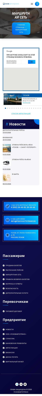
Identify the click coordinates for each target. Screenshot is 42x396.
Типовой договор (14, 311)
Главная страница (21, 26)
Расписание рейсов (14, 270)
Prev (5, 98)
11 (27, 108)
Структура (10, 338)
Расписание (26, 102)
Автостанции (12, 348)
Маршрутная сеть (13, 274)
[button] (13, 87)
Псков (26, 95)
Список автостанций (20, 113)
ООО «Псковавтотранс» (16, 334)
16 (38, 108)
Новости (10, 329)
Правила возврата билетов (18, 279)
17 (40, 108)
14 (33, 108)
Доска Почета (12, 357)
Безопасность (12, 288)
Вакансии (10, 352)
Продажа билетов (14, 265)
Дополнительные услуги (17, 293)
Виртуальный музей (15, 362)
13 (31, 108)
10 (25, 108)
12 (29, 108)
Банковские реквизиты (16, 343)
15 (35, 108)
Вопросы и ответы (14, 284)
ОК (32, 62)
